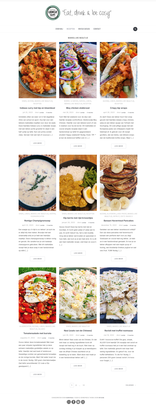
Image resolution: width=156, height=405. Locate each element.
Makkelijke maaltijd (43, 101)
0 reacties (50, 116)
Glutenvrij (112, 214)
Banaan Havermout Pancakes (118, 221)
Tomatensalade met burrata (37, 336)
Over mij (59, 29)
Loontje (41, 116)
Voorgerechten (37, 217)
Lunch (88, 101)
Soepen (52, 214)
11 (84, 388)
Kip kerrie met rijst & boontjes (78, 218)
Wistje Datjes (84, 29)
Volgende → (130, 388)
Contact (97, 29)
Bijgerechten (25, 330)
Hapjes (82, 101)
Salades (41, 332)
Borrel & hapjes (71, 101)
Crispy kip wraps (119, 107)
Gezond (31, 101)
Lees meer (37, 146)
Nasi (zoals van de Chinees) (78, 333)
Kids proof (122, 214)
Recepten (71, 29)
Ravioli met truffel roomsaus (118, 333)
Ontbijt (116, 217)
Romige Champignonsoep (37, 221)
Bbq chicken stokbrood (78, 107)
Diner (24, 101)
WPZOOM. (102, 401)
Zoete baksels (126, 217)
